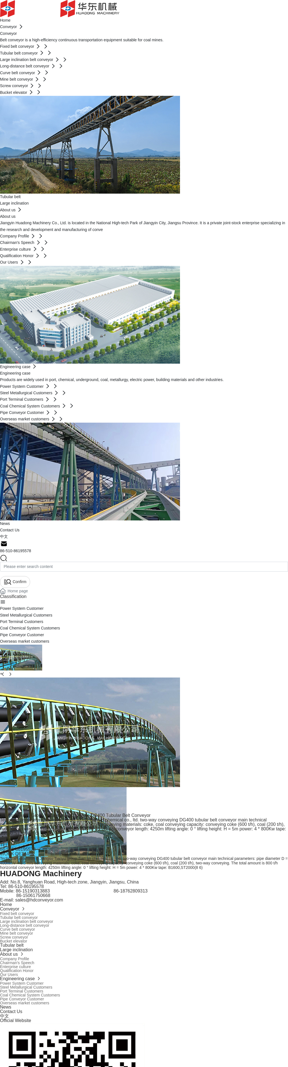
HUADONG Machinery (41, 873)
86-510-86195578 (15, 551)
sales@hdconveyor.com (39, 900)
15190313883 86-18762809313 (85, 891)
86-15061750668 (25, 895)
